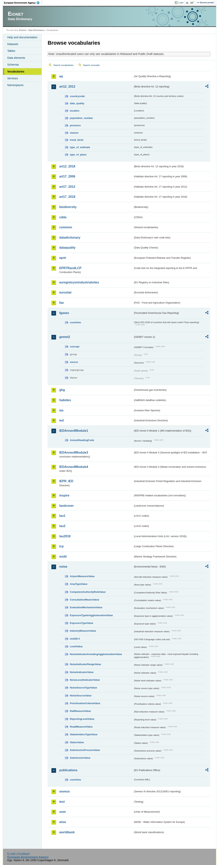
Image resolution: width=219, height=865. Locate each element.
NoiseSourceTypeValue (83, 687)
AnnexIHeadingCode (82, 440)
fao (61, 302)
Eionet (22, 30)
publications (68, 770)
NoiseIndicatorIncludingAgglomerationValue (96, 654)
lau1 (62, 515)
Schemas (13, 64)
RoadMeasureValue (81, 726)
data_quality (77, 103)
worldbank (67, 832)
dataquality (67, 247)
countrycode (77, 96)
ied (61, 420)
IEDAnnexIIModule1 (73, 430)
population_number (81, 118)
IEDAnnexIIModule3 (73, 452)
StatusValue (77, 742)
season (74, 132)
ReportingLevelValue (82, 718)
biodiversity (68, 207)
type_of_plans (78, 154)
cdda (62, 217)
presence (75, 125)
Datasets (12, 44)
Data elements (16, 57)
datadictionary (69, 237)
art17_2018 (67, 196)
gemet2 (64, 337)
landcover (66, 505)
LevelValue (76, 646)
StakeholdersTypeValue (83, 734)
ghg (62, 390)
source (74, 362)
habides (65, 400)
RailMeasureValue (80, 711)
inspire (64, 495)
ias (61, 410)
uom (62, 811)
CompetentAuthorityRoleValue (88, 591)
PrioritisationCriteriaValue (85, 703)
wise (62, 822)
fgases (64, 313)
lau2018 (65, 536)
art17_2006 (67, 176)
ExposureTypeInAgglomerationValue (91, 615)
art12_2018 (67, 166)
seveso (64, 791)
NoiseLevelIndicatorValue (85, 679)
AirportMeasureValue (82, 576)
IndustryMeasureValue (83, 630)
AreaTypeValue (78, 584)
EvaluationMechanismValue (86, 607)
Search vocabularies (63, 65)
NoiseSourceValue (80, 695)
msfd (62, 556)
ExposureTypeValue (81, 623)
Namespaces (15, 85)
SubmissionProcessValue (85, 750)
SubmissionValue (80, 757)
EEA (23, 3)
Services (12, 78)
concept (74, 346)
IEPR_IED (66, 481)
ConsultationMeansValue (84, 599)
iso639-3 (75, 638)
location (74, 110)
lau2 (62, 526)
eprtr (62, 257)
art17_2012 (67, 186)
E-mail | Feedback (18, 853)
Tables (11, 50)
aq (61, 76)
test (62, 801)
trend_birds (76, 139)
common (65, 227)
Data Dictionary (36, 30)
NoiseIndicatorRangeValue (85, 664)
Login (181, 2)
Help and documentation (22, 37)
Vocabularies (15, 71)
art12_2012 (67, 86)
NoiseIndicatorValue (81, 672)
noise (63, 566)
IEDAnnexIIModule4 (73, 466)
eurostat (65, 292)
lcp (61, 546)
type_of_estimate (80, 147)
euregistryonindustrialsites (79, 282)
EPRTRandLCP (70, 268)
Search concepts (91, 65)
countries (75, 322)
